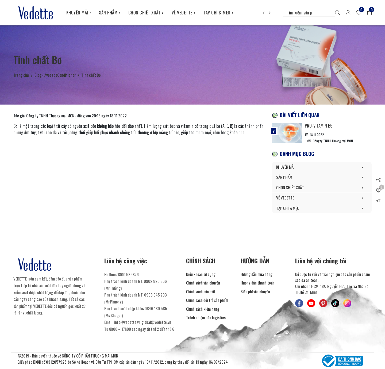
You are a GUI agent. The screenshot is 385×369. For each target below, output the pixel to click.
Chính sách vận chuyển (203, 283)
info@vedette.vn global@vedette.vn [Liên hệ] (142, 322)
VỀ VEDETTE (183, 12)
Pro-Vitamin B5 (318, 125)
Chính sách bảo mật (200, 291)
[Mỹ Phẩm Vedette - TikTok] (335, 303)
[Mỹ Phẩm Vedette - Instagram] (347, 303)
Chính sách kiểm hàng (202, 309)
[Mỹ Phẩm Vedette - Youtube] (311, 303)
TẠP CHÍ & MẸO (218, 12)
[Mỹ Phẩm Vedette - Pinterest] (323, 303)
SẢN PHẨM (109, 12)
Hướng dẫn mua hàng (256, 274)
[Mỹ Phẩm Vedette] (35, 12)
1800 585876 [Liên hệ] (128, 274)
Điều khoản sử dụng (200, 274)
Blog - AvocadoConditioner (55, 75)
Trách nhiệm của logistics (206, 317)
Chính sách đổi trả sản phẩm (207, 300)
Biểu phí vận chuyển (255, 291)
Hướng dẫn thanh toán (258, 283)
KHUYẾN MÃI (78, 12)
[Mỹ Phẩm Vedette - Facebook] (299, 303)
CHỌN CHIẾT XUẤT (146, 12)
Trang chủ (21, 75)
